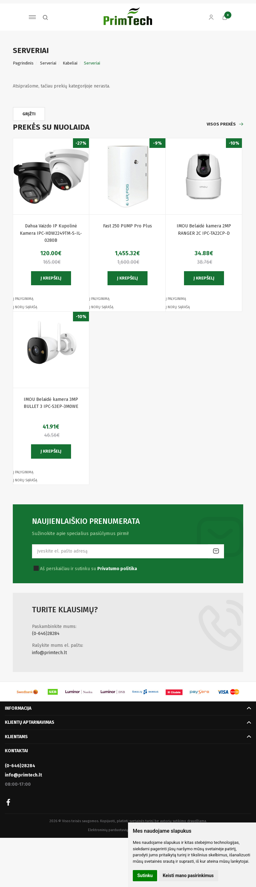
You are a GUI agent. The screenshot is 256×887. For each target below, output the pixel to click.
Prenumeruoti (216, 551)
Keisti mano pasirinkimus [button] (188, 875)
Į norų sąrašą (25, 307)
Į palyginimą (23, 299)
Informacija (18, 708)
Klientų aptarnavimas (29, 722)
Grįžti (29, 113)
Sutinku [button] (145, 875)
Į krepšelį (51, 278)
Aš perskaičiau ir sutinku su (88, 568)
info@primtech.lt (49, 652)
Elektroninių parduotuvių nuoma (114, 830)
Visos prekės (221, 124)
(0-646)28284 (46, 633)
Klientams (16, 736)
